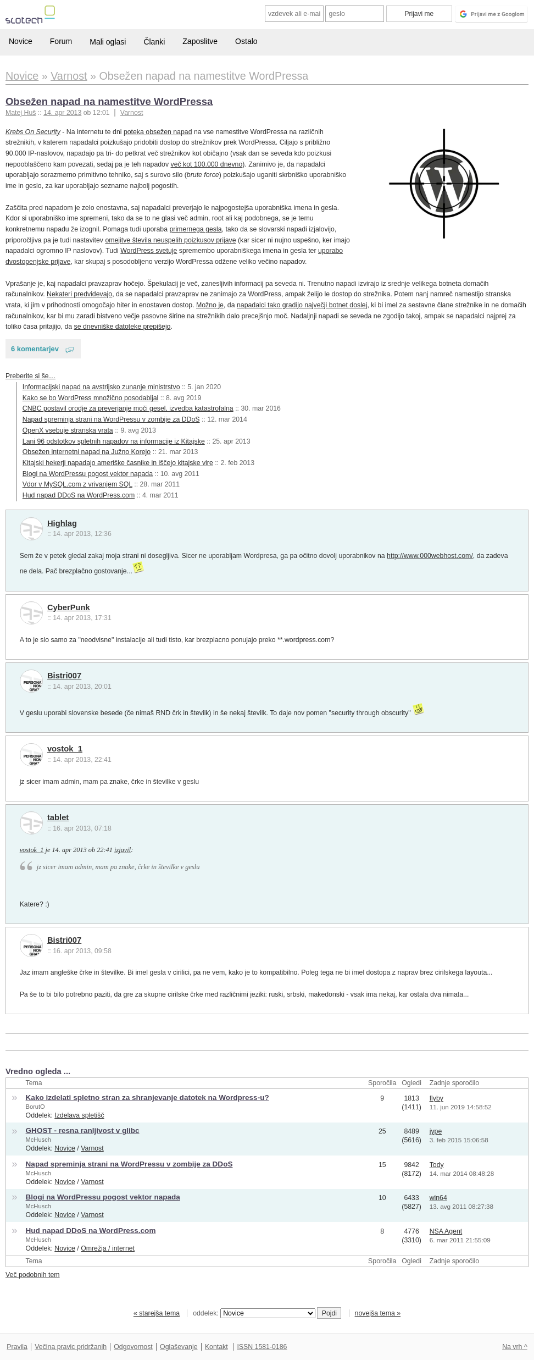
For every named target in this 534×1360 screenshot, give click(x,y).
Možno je (210, 305)
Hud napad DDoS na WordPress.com (79, 495)
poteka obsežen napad (158, 132)
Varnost (131, 113)
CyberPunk (68, 607)
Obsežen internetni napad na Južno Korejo (87, 452)
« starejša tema (157, 1313)
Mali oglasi (108, 41)
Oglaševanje (178, 1347)
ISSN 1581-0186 (262, 1347)
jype (436, 1131)
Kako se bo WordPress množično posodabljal (91, 398)
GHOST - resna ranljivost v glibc (83, 1130)
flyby (436, 1098)
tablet (58, 817)
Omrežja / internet (108, 1248)
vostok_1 (64, 748)
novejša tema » (378, 1313)
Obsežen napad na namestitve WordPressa (109, 101)
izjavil (122, 850)
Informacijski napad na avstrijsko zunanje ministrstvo (101, 387)
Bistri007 (64, 675)
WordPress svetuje (148, 251)
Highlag (62, 523)
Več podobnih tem (32, 1275)
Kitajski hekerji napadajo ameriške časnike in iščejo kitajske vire (118, 463)
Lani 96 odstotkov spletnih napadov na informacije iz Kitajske (114, 441)
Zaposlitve (200, 41)
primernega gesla (195, 229)
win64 (438, 1198)
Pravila (17, 1347)
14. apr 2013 (62, 113)
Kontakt (216, 1347)
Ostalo (246, 41)
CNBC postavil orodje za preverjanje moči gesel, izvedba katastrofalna (128, 408)
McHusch (38, 1139)
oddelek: (254, 1313)
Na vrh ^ (514, 1347)
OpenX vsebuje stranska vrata (68, 430)
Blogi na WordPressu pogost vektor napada (88, 474)
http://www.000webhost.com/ (430, 556)
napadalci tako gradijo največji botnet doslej (302, 305)
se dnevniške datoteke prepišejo (122, 326)
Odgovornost (133, 1347)
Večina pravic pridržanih (71, 1347)
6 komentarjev (35, 349)
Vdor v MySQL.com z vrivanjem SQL (77, 484)
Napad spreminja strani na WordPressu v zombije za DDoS (111, 419)
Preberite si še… (30, 376)
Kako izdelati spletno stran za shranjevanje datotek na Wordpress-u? (147, 1097)
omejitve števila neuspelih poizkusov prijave (170, 240)
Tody (437, 1165)
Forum (61, 41)
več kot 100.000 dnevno (207, 164)
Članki (154, 41)
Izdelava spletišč (79, 1115)
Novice (20, 41)
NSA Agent (446, 1231)
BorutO (35, 1106)
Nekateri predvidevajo (79, 294)
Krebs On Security (32, 132)
